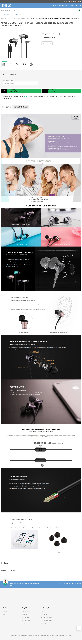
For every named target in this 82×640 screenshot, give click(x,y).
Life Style (18, 14)
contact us (26, 96)
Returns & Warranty (47, 620)
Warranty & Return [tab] (20, 107)
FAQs (42, 611)
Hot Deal (24, 614)
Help (79, 1)
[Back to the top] (79, 628)
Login (71, 5)
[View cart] (77, 5)
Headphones (25, 18)
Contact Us (44, 624)
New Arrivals (25, 617)
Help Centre (44, 614)
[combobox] (41, 10)
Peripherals (16, 18)
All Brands (25, 624)
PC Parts (8, 18)
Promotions (67, 1)
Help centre (66, 583)
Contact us (77, 583)
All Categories (26, 620)
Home (2, 18)
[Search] (79, 10)
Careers (5, 611)
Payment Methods (46, 617)
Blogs (74, 1)
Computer (6, 14)
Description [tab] (6, 107)
